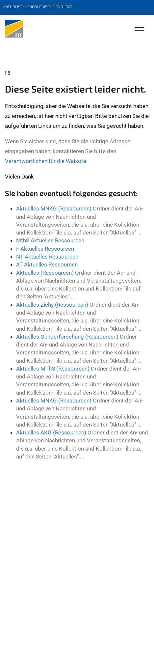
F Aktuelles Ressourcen (45, 248)
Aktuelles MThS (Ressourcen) (53, 368)
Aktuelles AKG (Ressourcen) (51, 432)
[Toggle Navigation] (139, 28)
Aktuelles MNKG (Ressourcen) (53, 208)
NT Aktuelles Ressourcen (47, 256)
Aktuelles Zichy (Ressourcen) (52, 304)
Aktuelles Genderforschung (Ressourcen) (67, 336)
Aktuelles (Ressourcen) (45, 272)
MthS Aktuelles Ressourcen (50, 240)
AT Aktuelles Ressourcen (47, 264)
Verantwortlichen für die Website (45, 161)
